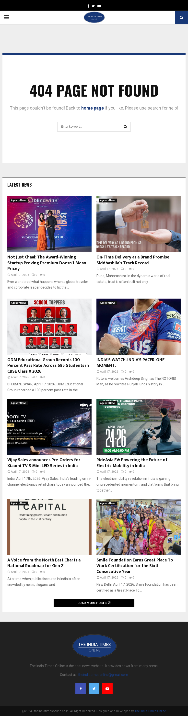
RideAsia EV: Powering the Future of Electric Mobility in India (131, 462)
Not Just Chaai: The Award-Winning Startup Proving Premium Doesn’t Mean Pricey (46, 263)
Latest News (19, 184)
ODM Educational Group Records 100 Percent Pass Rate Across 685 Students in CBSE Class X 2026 (48, 365)
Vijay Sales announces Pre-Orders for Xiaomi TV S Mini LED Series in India (43, 462)
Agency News (18, 200)
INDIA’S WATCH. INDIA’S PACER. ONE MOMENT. (130, 362)
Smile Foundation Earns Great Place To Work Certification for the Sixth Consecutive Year (134, 566)
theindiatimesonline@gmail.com (103, 675)
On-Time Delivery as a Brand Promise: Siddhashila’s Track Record (133, 260)
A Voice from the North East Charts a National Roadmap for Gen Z (44, 563)
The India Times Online (150, 711)
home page (92, 108)
